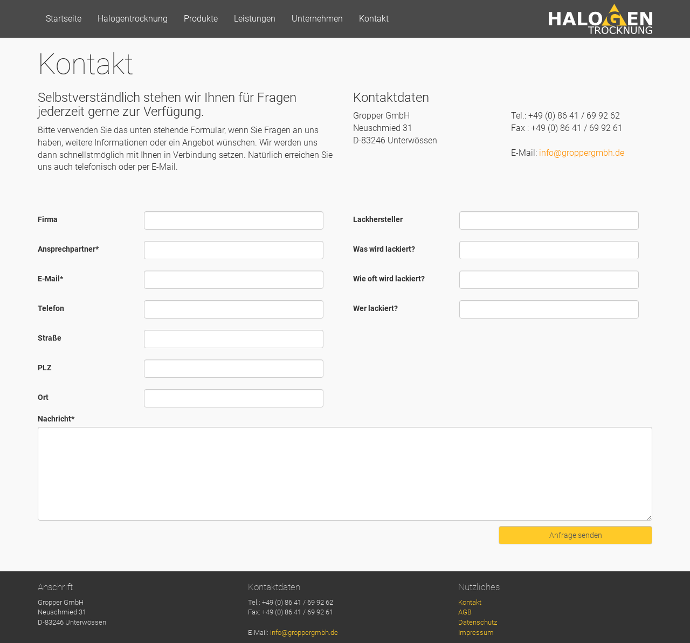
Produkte (201, 18)
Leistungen (254, 18)
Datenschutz (477, 622)
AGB (465, 612)
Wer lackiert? (375, 308)
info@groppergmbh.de (581, 153)
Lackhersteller (378, 219)
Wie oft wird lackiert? (389, 278)
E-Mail (50, 278)
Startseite (63, 18)
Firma (48, 219)
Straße (49, 338)
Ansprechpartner (68, 249)
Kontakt (374, 18)
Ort (43, 397)
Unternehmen (317, 18)
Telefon (51, 308)
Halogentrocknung (133, 18)
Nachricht (56, 418)
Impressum (476, 632)
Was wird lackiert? (384, 249)
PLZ (44, 367)
